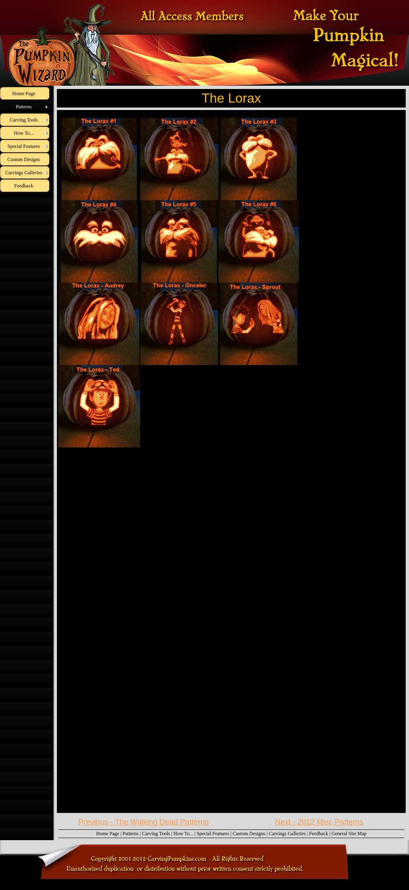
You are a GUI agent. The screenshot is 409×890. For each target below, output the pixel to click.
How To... (183, 833)
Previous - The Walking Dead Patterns (143, 821)
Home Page (107, 833)
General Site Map (349, 833)
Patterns (130, 833)
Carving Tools (156, 833)
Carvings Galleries (287, 833)
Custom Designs (249, 833)
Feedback (318, 833)
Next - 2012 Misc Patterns (319, 821)
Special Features (213, 833)
